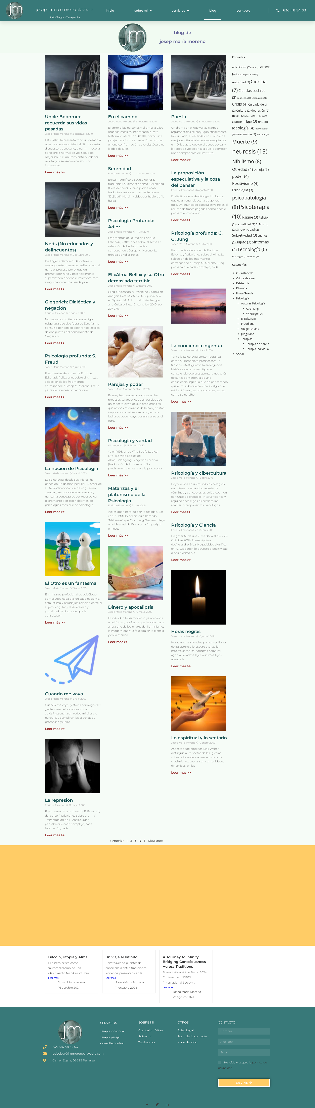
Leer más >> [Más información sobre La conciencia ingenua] (181, 401)
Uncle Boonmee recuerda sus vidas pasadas (66, 123)
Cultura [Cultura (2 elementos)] (243, 110)
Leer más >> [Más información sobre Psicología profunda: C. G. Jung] (181, 274)
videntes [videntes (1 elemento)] (253, 256)
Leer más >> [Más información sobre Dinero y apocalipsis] (118, 642)
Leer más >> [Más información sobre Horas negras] (181, 666)
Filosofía (241, 288)
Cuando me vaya (64, 694)
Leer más (53, 978)
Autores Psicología (253, 303)
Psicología (242, 298)
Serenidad (119, 168)
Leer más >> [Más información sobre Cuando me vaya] (55, 729)
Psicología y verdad (130, 440)
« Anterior (117, 840)
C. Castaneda (244, 273)
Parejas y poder (125, 384)
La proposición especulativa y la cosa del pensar (195, 179)
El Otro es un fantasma (70, 583)
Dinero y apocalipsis (130, 607)
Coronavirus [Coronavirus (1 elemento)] (259, 98)
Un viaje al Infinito (121, 957)
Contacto (243, 11)
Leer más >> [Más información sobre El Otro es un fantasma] (55, 622)
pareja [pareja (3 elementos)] (261, 169)
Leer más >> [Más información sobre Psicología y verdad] (118, 475)
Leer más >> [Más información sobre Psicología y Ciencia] (181, 560)
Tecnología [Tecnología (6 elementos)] (252, 249)
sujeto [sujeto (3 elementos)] (243, 242)
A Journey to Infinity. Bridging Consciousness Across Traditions (184, 962)
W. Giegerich (254, 313)
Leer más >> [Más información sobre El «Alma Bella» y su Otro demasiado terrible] (118, 315)
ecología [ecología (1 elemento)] (261, 116)
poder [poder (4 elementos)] (240, 176)
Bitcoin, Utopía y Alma (68, 957)
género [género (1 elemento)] (263, 121)
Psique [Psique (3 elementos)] (250, 217)
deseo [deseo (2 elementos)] (238, 116)
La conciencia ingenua (196, 345)
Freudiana (248, 324)
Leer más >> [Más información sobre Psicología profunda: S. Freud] (55, 397)
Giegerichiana (250, 329)
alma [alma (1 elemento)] (255, 67)
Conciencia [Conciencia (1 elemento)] (244, 98)
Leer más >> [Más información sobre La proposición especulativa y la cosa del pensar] (181, 220)
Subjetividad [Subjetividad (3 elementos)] (244, 235)
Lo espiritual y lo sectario (199, 738)
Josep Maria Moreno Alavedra (64, 9)
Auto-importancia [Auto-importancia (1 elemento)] (247, 74)
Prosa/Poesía (244, 293)
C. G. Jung (252, 308)
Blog (212, 11)
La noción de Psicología (71, 468)
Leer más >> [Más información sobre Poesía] (181, 160)
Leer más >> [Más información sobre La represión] (55, 835)
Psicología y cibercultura (198, 473)
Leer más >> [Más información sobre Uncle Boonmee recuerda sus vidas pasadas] (55, 172)
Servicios (180, 10)
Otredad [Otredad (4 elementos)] (242, 169)
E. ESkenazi (248, 318)
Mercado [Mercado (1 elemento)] (263, 134)
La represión (59, 800)
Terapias (247, 339)
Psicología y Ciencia (193, 525)
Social (240, 354)
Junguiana (247, 334)
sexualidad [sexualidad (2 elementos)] (245, 224)
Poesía (178, 116)
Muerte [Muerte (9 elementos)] (244, 141)
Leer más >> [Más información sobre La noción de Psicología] (55, 512)
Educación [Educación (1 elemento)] (238, 121)
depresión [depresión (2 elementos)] (260, 110)
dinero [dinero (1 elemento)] (250, 116)
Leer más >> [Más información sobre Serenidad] (118, 208)
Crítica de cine (245, 278)
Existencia (242, 283)
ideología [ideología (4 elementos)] (243, 128)
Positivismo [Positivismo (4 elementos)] (245, 183)
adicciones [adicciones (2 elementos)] (241, 67)
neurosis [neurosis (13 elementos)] (250, 151)
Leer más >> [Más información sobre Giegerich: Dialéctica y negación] (55, 343)
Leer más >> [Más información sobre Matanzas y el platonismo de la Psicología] (118, 535)
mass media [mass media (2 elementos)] (245, 134)
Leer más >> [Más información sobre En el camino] (118, 156)
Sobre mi (143, 10)
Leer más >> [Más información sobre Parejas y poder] (118, 427)
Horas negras (185, 631)
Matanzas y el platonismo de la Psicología (126, 495)
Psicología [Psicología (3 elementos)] (242, 190)
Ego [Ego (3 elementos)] (251, 121)
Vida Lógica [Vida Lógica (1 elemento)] (239, 256)
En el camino (122, 116)
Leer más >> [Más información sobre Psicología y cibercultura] (181, 512)
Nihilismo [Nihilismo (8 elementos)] (246, 161)
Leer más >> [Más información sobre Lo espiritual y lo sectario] (181, 772)
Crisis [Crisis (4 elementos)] (240, 104)
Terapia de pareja (257, 344)
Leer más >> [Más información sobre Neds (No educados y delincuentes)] (55, 289)
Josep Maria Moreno (72, 982)
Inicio (110, 11)
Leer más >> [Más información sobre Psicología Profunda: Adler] (118, 262)
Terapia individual (258, 349)
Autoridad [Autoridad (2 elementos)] (241, 82)
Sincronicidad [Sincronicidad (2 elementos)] (247, 229)
